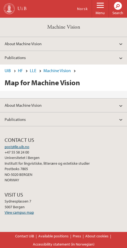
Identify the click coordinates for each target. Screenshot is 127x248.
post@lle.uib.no (17, 146)
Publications (15, 57)
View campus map (19, 212)
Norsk (82, 8)
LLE (33, 70)
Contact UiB (24, 236)
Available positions (53, 236)
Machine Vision (63, 27)
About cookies (97, 236)
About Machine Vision (23, 43)
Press (77, 236)
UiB (8, 70)
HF (20, 70)
